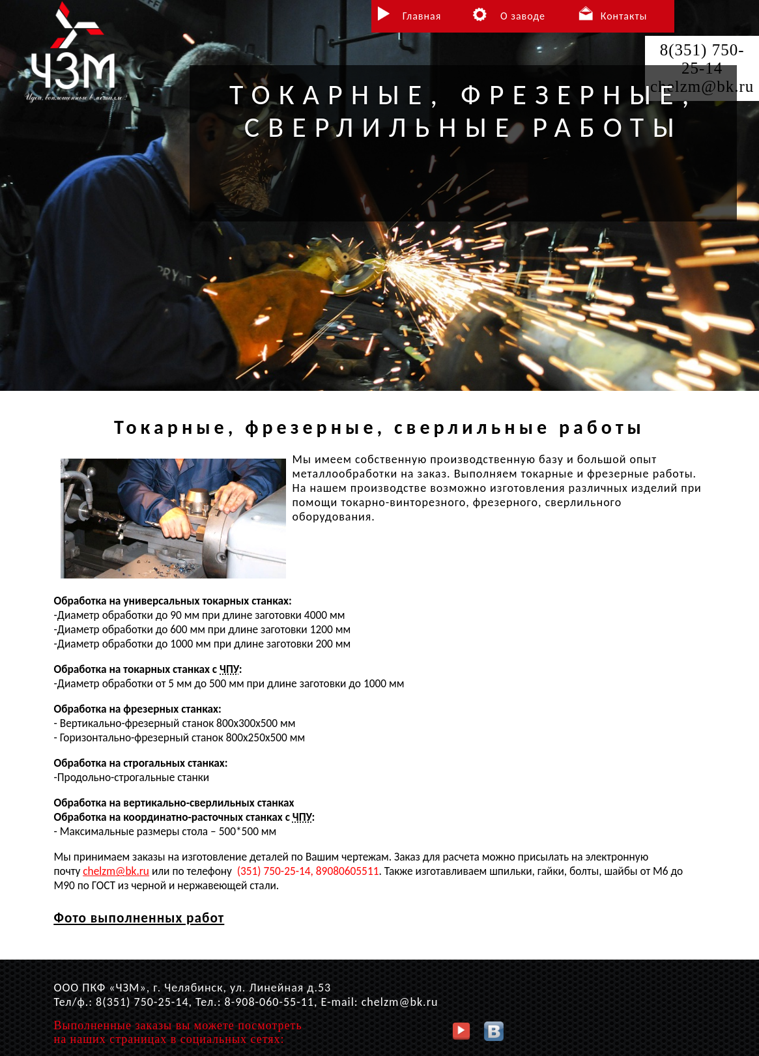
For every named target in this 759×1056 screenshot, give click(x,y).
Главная (422, 16)
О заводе (522, 16)
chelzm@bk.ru (116, 871)
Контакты (624, 16)
